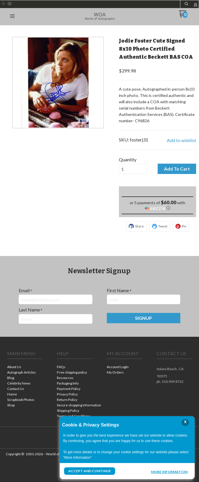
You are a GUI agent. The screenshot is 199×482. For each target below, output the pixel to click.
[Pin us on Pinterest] (9, 3)
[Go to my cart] (183, 16)
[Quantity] (133, 169)
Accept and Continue (89, 471)
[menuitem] (24, 367)
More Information (169, 472)
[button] (186, 3)
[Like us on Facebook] (3, 3)
